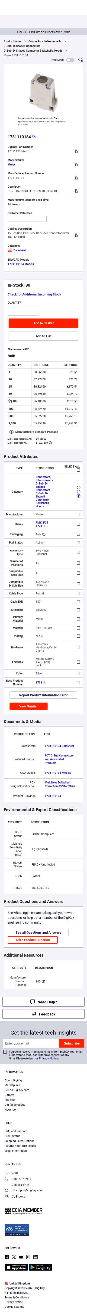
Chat (11, 1173)
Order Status (12, 1136)
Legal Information (16, 1150)
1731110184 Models (21, 264)
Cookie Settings (14, 1306)
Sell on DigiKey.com (17, 1090)
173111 (40, 682)
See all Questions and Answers (38, 932)
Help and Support (16, 1131)
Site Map (10, 1100)
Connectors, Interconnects (45, 41)
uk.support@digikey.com (24, 1190)
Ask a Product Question (33, 940)
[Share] (80, 60)
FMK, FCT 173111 (42, 524)
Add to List (44, 336)
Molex (11, 164)
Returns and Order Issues (20, 1146)
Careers (9, 1095)
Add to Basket (43, 323)
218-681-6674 (17, 1185)
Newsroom (11, 1109)
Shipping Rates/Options (19, 1141)
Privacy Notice (48, 1058)
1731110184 (53, 796)
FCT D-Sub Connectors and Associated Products (59, 759)
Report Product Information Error (43, 695)
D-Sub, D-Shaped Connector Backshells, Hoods (33, 50)
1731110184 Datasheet (59, 746)
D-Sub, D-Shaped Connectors (22, 46)
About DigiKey (14, 1080)
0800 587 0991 (18, 1179)
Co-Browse (15, 1197)
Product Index (12, 41)
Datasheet (17, 250)
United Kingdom (17, 1283)
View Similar (28, 706)
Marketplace (12, 1085)
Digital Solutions (15, 1104)
